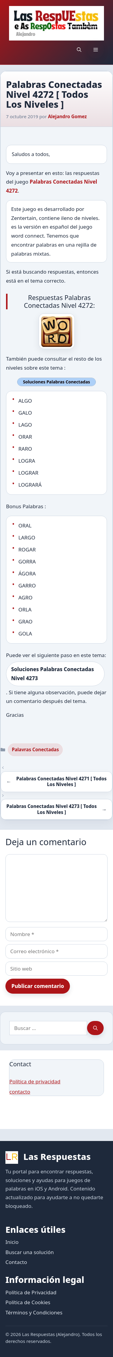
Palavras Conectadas (35, 749)
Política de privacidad (34, 1081)
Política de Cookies (27, 1302)
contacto (19, 1091)
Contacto (16, 1262)
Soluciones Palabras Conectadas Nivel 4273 (52, 674)
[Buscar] (95, 1028)
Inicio (12, 1241)
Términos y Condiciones (33, 1312)
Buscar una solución (29, 1252)
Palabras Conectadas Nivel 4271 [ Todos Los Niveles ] (61, 782)
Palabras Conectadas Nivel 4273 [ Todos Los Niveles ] (51, 809)
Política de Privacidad (30, 1292)
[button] (79, 50)
